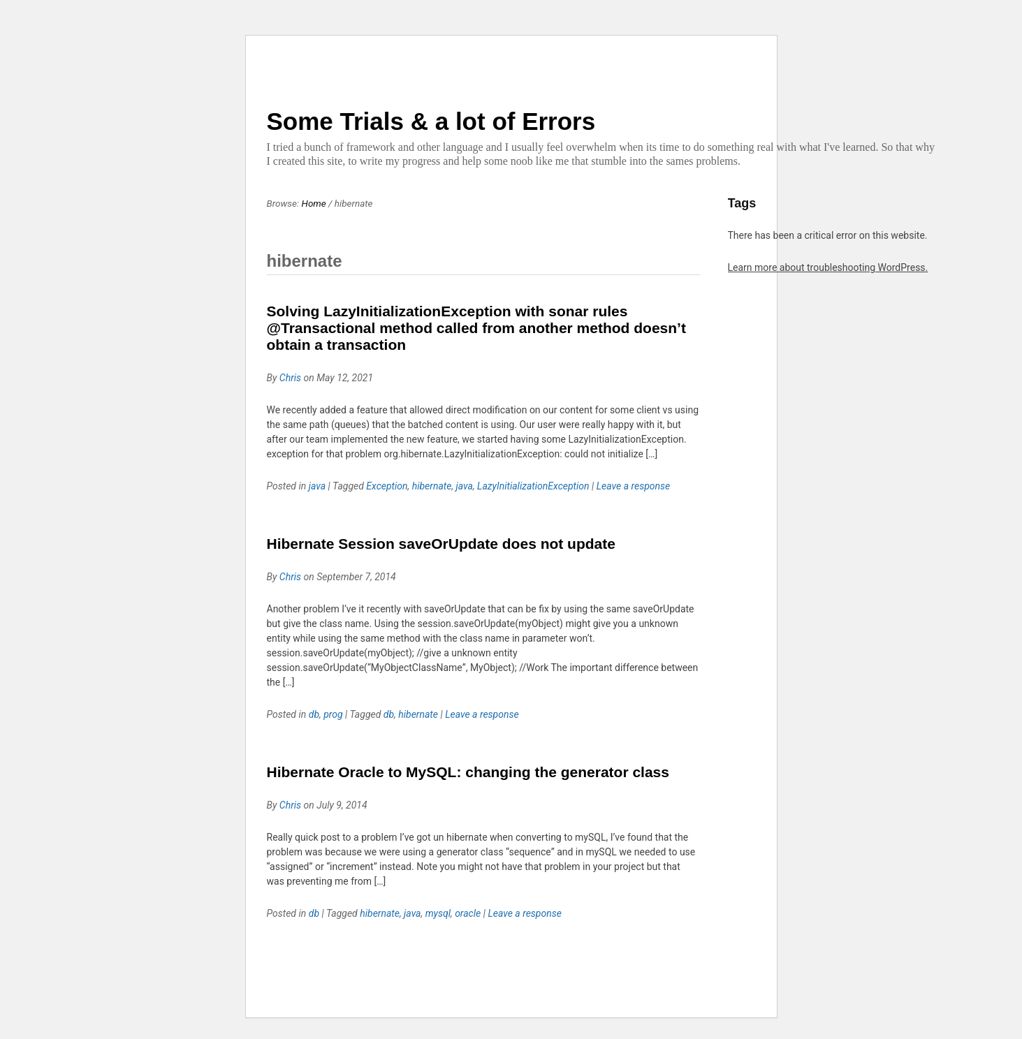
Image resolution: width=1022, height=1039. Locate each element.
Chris (290, 377)
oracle (468, 913)
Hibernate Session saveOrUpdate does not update (441, 544)
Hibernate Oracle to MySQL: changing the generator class (468, 772)
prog (332, 714)
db (314, 714)
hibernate (432, 486)
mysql (438, 913)
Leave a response (634, 486)
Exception (386, 486)
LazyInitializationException (533, 486)
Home (314, 203)
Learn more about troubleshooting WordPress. (828, 267)
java (317, 486)
